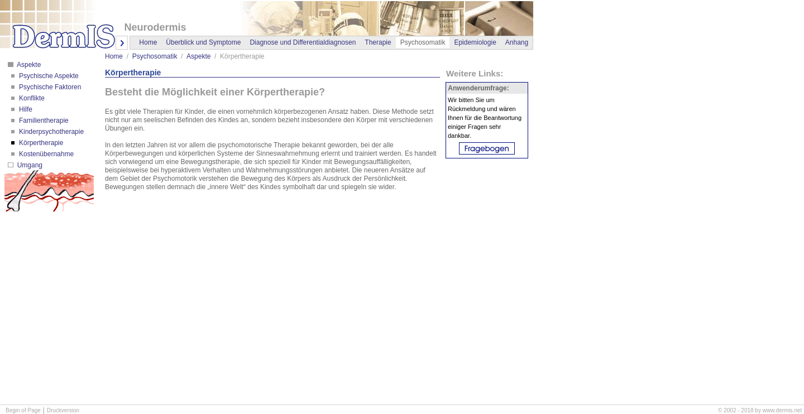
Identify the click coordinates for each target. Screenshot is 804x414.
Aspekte (28, 65)
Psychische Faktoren (49, 87)
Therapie (378, 42)
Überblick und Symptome (203, 42)
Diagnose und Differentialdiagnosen (303, 42)
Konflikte (31, 98)
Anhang (516, 42)
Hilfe (24, 109)
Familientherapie (43, 120)
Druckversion (63, 410)
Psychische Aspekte (48, 76)
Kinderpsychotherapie (50, 132)
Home (148, 42)
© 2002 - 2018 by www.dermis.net (760, 410)
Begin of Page (23, 410)
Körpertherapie (40, 143)
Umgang (28, 165)
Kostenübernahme (45, 154)
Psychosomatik (155, 56)
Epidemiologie (475, 42)
